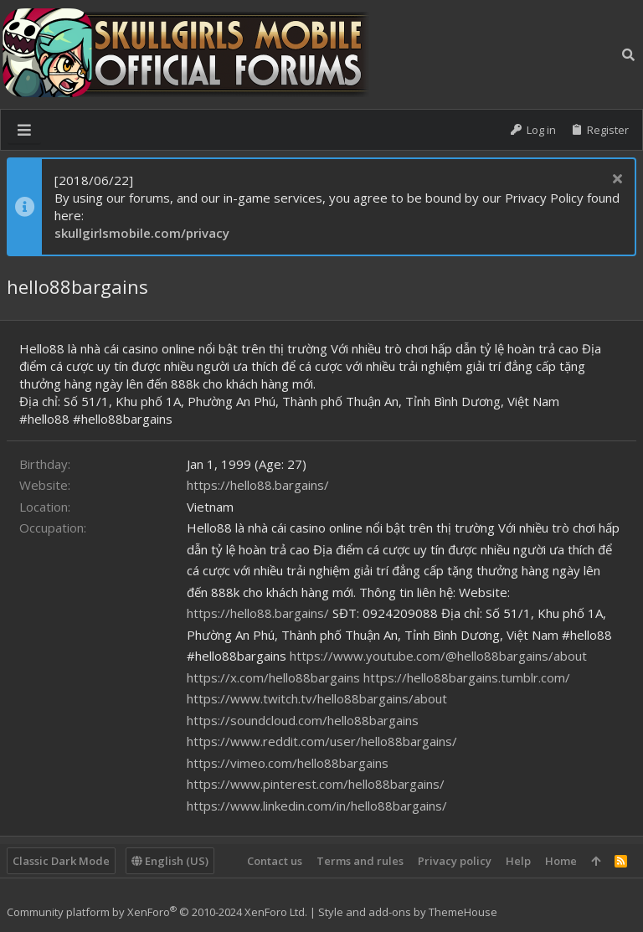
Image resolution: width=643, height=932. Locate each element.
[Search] (628, 54)
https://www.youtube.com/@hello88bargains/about (438, 655)
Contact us (274, 860)
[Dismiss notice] (615, 180)
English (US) (169, 860)
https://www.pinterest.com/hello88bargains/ (316, 783)
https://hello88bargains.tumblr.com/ (466, 677)
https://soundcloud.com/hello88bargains (303, 720)
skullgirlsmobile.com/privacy (141, 232)
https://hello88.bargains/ (258, 484)
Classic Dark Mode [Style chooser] (61, 860)
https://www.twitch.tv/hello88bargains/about (317, 698)
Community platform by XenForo (157, 911)
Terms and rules (360, 860)
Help (518, 860)
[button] (24, 130)
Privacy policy (454, 860)
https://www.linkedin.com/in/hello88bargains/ (317, 805)
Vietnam (210, 506)
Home (561, 860)
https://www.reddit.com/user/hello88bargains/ (322, 741)
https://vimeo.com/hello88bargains (287, 762)
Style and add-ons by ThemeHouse (407, 911)
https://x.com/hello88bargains (273, 677)
